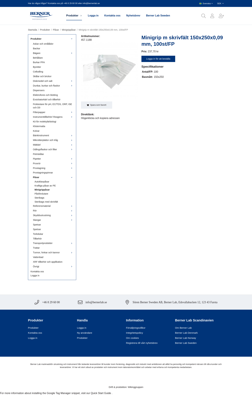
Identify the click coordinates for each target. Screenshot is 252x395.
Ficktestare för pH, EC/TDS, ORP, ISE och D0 (52, 106)
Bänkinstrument (53, 135)
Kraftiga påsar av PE (45, 185)
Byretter (37, 67)
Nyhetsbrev (133, 15)
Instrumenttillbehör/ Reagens (53, 117)
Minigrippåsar (42, 189)
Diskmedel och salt (53, 81)
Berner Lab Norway (185, 338)
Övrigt (53, 266)
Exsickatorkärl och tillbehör (46, 99)
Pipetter (53, 158)
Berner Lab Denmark (186, 332)
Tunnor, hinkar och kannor (53, 252)
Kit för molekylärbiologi (44, 121)
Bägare (53, 53)
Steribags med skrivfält (46, 201)
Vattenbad (38, 257)
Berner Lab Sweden (158, 15)
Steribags (39, 197)
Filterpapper (53, 112)
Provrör (53, 163)
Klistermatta (39, 126)
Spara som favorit (96, 105)
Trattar (36, 248)
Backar (36, 48)
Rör (53, 210)
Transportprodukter (53, 243)
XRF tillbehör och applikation (47, 262)
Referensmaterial (53, 206)
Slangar (53, 220)
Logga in (93, 15)
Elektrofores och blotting (45, 95)
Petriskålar (38, 154)
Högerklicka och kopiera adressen (100, 118)
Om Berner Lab (183, 327)
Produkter (74, 15)
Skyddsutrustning (53, 215)
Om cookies (132, 338)
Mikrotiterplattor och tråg (53, 140)
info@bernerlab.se (91, 3)
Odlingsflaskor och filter (53, 149)
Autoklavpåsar (42, 181)
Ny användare (84, 332)
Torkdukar (38, 234)
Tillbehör (37, 238)
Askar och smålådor (43, 44)
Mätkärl (53, 144)
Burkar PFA (39, 62)
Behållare (38, 58)
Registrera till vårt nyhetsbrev (142, 343)
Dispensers (39, 90)
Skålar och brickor (42, 76)
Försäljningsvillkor (135, 327)
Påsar (53, 177)
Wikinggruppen (135, 387)
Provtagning (53, 168)
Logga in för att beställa (158, 58)
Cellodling (38, 71)
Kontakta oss (112, 15)
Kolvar (36, 131)
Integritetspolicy (134, 332)
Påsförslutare (41, 193)
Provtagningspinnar (43, 172)
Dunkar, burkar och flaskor (53, 85)
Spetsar (37, 224)
